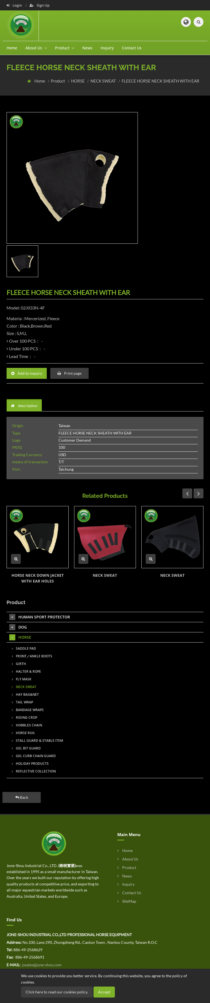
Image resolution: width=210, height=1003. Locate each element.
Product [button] (64, 47)
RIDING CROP (24, 717)
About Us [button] (36, 47)
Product (58, 80)
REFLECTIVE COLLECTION (34, 771)
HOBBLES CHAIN (27, 725)
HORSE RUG (23, 733)
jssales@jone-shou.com (41, 964)
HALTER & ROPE (26, 671)
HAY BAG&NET (25, 694)
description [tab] (24, 405)
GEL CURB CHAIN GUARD (34, 756)
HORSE (78, 80)
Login (15, 5)
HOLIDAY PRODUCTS (30, 763)
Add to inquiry (26, 373)
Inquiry (107, 47)
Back (21, 797)
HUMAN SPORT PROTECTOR (39, 617)
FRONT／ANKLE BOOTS (32, 656)
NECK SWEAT (104, 80)
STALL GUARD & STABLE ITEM (37, 740)
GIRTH (19, 663)
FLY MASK (21, 679)
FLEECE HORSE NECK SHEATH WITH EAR (160, 80)
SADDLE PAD (24, 648)
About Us (127, 859)
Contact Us (132, 47)
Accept (104, 992)
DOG (18, 627)
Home (12, 47)
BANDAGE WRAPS (28, 710)
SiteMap (126, 901)
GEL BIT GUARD (26, 748)
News (87, 47)
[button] (186, 22)
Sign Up (39, 5)
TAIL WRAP (22, 702)
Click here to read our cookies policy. (57, 992)
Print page (69, 373)
